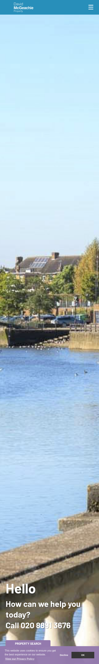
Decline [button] (64, 655)
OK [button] (83, 655)
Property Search (28, 643)
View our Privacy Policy (19, 659)
